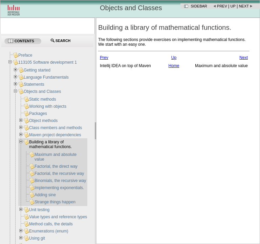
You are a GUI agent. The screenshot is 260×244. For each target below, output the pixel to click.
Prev (222, 6)
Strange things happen (55, 202)
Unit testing (39, 209)
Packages (38, 113)
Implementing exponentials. (59, 187)
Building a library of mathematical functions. (50, 144)
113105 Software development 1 (47, 62)
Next (244, 6)
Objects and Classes (42, 91)
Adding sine (45, 194)
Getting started (37, 70)
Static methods (42, 99)
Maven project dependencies (55, 135)
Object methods (43, 120)
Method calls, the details (51, 224)
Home (173, 65)
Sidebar (199, 6)
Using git (37, 238)
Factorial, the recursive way (59, 173)
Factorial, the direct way (56, 166)
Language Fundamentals (46, 77)
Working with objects (47, 106)
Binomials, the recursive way (60, 180)
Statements (34, 84)
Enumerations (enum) (48, 231)
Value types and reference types (58, 217)
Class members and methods (55, 127)
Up (233, 6)
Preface (25, 55)
